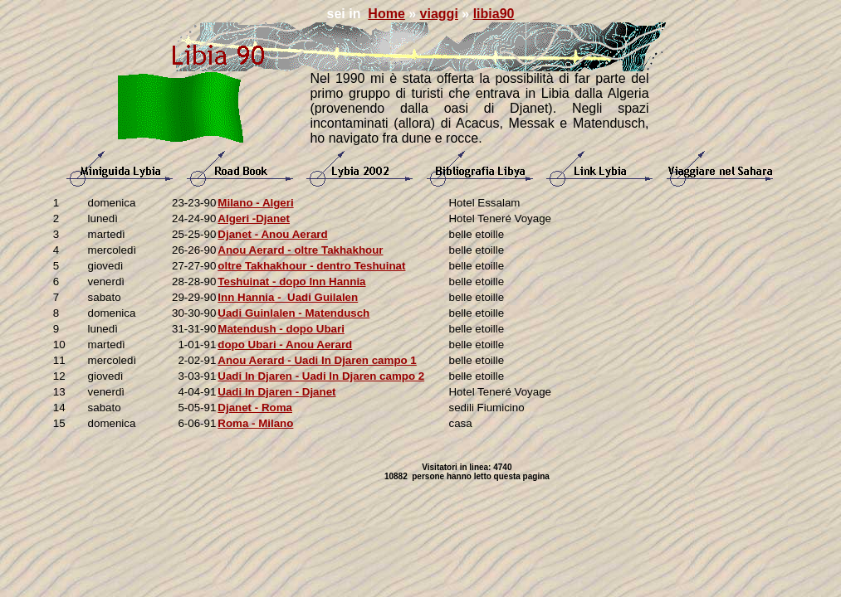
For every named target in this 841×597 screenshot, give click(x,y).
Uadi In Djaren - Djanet (276, 392)
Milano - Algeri (255, 203)
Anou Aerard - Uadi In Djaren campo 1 (317, 360)
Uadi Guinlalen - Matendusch (293, 313)
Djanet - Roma (255, 407)
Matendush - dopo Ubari (281, 329)
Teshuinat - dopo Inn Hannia (291, 281)
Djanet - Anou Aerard (272, 234)
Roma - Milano (255, 423)
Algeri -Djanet (254, 218)
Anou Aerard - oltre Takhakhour (300, 250)
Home (386, 14)
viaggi (439, 14)
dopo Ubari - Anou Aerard (285, 344)
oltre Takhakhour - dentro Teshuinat (311, 266)
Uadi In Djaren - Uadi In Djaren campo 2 (321, 376)
